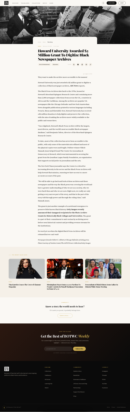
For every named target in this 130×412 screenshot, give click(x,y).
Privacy (113, 407)
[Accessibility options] (4, 408)
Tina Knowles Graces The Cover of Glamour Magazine (25, 286)
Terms (108, 407)
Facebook (105, 388)
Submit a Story (65, 316)
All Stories (47, 379)
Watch (45, 3)
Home (39, 42)
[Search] (102, 3)
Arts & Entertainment (44, 64)
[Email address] (58, 349)
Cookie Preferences (121, 407)
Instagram (105, 371)
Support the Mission (79, 392)
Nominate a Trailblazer (79, 379)
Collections (36, 3)
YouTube (104, 384)
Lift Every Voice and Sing (80, 384)
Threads (104, 375)
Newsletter (76, 375)
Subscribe (111, 3)
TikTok (104, 379)
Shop (122, 3)
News (44, 42)
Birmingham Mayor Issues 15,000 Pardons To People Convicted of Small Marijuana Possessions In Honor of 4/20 (65, 287)
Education (55, 64)
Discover (15, 3)
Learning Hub (48, 384)
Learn (51, 3)
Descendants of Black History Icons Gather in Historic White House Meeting (101, 286)
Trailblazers (25, 3)
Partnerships (77, 388)
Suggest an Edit (87, 73)
